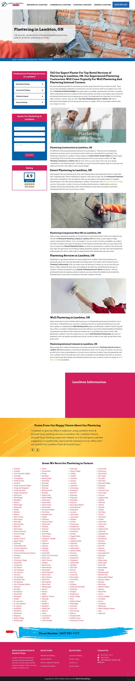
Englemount (74, 594)
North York (46, 558)
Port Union (46, 512)
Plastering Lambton (45, 60)
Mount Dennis (47, 577)
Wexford (17, 512)
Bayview (101, 582)
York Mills (17, 476)
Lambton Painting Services (27, 60)
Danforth (101, 488)
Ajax (99, 611)
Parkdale (45, 531)
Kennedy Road (75, 507)
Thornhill (17, 558)
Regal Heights (47, 498)
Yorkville (17, 469)
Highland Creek (75, 541)
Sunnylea (17, 589)
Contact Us (73, 663)
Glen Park (73, 567)
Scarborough (18, 620)
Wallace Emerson (20, 531)
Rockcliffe (45, 481)
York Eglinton (18, 478)
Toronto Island (19, 551)
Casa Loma (102, 524)
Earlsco (73, 613)
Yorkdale (17, 471)
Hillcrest (73, 539)
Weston (16, 514)
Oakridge (45, 548)
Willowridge (18, 505)
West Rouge (18, 519)
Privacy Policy (74, 659)
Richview (45, 488)
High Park (73, 543)
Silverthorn (18, 611)
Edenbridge (74, 604)
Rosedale (45, 476)
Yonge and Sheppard (21, 488)
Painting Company (82, 5)
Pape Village (46, 534)
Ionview (73, 522)
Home (14, 60)
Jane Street (74, 514)
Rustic (44, 469)
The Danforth (18, 577)
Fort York (73, 572)
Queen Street (46, 505)
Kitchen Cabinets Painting (50, 663)
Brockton (101, 541)
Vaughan (17, 536)
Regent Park (46, 495)
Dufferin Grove (75, 618)
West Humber (19, 524)
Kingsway (73, 495)
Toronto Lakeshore (20, 548)
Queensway (46, 500)
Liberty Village (75, 471)
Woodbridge (18, 498)
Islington (73, 519)
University (17, 543)
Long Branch (46, 616)
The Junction (18, 572)
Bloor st (101, 558)
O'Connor (45, 551)
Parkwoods (46, 524)
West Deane (18, 529)
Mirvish (44, 589)
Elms (72, 599)
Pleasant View (47, 514)
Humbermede (75, 529)
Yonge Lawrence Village (22, 486)
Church (100, 514)
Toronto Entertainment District (24, 553)
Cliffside (101, 500)
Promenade (46, 507)
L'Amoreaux (74, 488)
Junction (73, 512)
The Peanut (18, 567)
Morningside (46, 582)
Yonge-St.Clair (19, 481)
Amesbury (102, 604)
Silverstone (18, 613)
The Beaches (18, 582)
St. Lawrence (18, 601)
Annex (100, 601)
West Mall (17, 522)
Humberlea (74, 531)
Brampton (101, 551)
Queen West (46, 502)
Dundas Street (75, 616)
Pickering (45, 519)
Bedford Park (103, 575)
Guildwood (74, 555)
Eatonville (73, 606)
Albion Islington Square (106, 608)
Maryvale (45, 599)
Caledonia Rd (103, 529)
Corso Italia (102, 493)
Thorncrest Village (20, 560)
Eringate (73, 592)
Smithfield (17, 608)
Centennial (102, 522)
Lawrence (73, 478)
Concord (101, 495)
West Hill (17, 527)
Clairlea (101, 510)
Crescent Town (103, 490)
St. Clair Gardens (20, 604)
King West (73, 500)
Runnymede (46, 471)
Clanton (101, 505)
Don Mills (101, 478)
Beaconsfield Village (105, 577)
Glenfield (73, 565)
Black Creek (102, 563)
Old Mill (44, 541)
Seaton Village (19, 618)
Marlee (44, 601)
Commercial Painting (60, 5)
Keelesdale (74, 510)
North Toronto (47, 560)
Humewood (74, 524)
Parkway (45, 527)
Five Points (74, 580)
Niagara (45, 563)
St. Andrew (18, 606)
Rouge (44, 474)
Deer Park (101, 481)
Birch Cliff (101, 565)
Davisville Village (104, 483)
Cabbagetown (103, 534)
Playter (44, 517)
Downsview (102, 469)
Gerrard (73, 570)
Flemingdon (74, 577)
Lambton (73, 483)
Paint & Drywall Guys (82, 679)
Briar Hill (101, 546)
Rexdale (45, 493)
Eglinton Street (75, 601)
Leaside (73, 476)
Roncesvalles (46, 478)
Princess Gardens (48, 510)
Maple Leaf (46, 608)
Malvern (45, 611)
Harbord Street (75, 551)
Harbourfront (74, 548)
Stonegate (17, 596)
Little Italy (73, 469)
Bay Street (102, 584)
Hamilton (73, 553)
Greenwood (74, 558)
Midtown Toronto (48, 596)
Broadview (102, 543)
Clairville (101, 507)
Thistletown (18, 565)
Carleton (101, 527)
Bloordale (101, 555)
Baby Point (102, 592)
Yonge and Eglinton (21, 493)
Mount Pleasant (47, 572)
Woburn (16, 502)
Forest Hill (73, 575)
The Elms (17, 575)
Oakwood (45, 543)
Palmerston (46, 536)
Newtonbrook (47, 567)
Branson (101, 548)
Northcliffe (46, 553)
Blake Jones (102, 560)
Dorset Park (102, 474)
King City (73, 502)
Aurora (100, 594)
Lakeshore (74, 486)
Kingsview (73, 498)
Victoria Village (19, 534)
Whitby (16, 510)
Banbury (101, 589)
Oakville (45, 546)
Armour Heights (104, 596)
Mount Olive (46, 575)
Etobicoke (73, 589)
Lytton (44, 613)
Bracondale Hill (103, 553)
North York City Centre (50, 555)
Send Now (29, 155)
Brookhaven (102, 539)
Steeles (16, 599)
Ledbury (73, 474)
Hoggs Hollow (75, 536)
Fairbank (73, 584)
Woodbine (17, 500)
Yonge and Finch (20, 490)
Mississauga (46, 587)
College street (103, 498)
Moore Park (46, 584)
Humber (73, 534)
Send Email (105, 658)
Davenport (102, 486)
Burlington (102, 536)
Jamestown (74, 517)
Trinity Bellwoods (20, 546)
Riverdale (45, 486)
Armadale (101, 599)
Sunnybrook (18, 592)
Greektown (74, 560)
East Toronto (74, 611)
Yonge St (17, 483)
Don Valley (102, 476)
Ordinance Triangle (48, 539)
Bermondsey (102, 567)
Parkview (45, 529)
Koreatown (74, 490)
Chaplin (101, 519)
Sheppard (17, 616)
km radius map (32, 395)
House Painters (46, 659)
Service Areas (74, 666)
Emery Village (75, 596)
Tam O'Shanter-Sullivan (22, 584)
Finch (72, 582)
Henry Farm (74, 546)
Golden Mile (74, 563)
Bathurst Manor (103, 587)
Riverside (45, 483)
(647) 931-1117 (120, 5)
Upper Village (18, 541)
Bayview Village (103, 580)
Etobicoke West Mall (77, 587)
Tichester (17, 555)
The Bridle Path (19, 580)
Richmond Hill (47, 490)
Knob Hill (73, 493)
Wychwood (18, 495)
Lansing (73, 481)
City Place (101, 512)
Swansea (17, 587)
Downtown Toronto (77, 620)
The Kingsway (19, 570)
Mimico (44, 592)
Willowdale (18, 507)
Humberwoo (74, 527)
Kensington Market (77, 505)
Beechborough (103, 572)
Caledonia (101, 531)
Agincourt (101, 613)
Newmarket (46, 570)
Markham (45, 606)
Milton (44, 594)
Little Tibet (46, 618)
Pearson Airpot (47, 522)
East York (73, 608)
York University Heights (22, 474)
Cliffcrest (101, 502)
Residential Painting (37, 5)
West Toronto (18, 517)
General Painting (102, 5)
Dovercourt (102, 471)
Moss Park (46, 580)
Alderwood (102, 606)
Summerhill (18, 594)
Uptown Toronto (19, 539)
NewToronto (46, 565)
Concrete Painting (75, 655)
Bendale (101, 570)
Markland (45, 604)
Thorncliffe (18, 563)
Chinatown (102, 517)
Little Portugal (47, 620)
